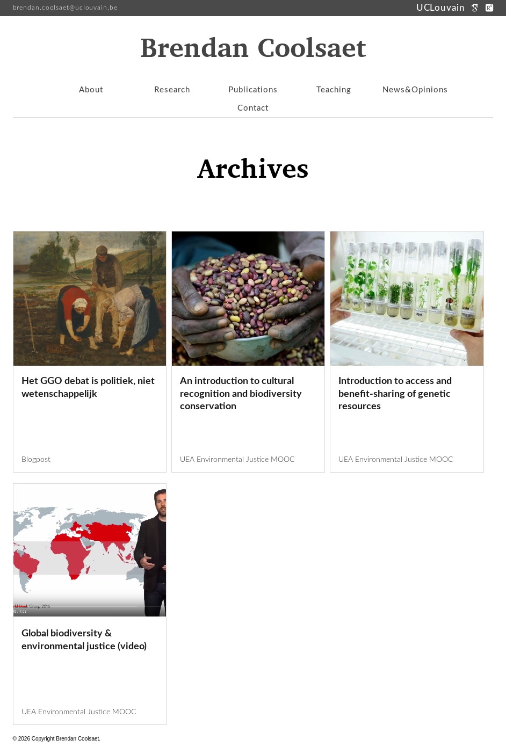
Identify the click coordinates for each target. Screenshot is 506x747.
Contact (253, 108)
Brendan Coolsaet (253, 48)
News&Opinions (415, 90)
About (91, 90)
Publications (253, 90)
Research (172, 90)
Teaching (333, 90)
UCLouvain (442, 7)
